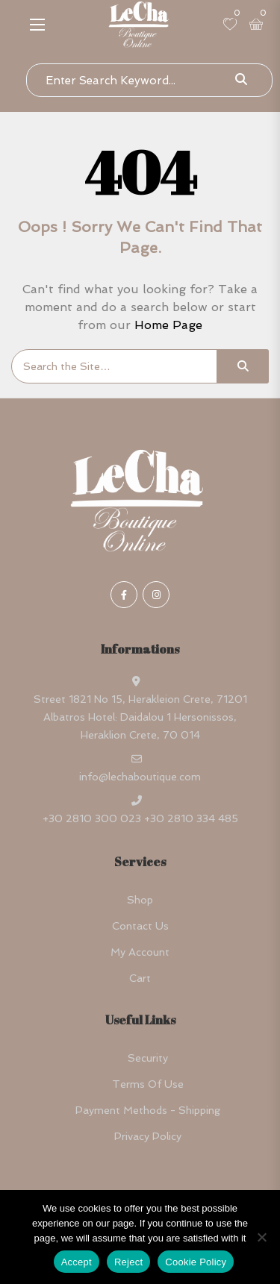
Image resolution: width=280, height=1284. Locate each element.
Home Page (168, 325)
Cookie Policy (195, 1262)
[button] (37, 24)
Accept (76, 1262)
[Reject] (261, 1237)
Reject (128, 1262)
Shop (140, 900)
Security (148, 1058)
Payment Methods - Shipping (147, 1110)
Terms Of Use (148, 1084)
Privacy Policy (147, 1136)
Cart (140, 978)
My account (140, 952)
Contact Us (140, 926)
